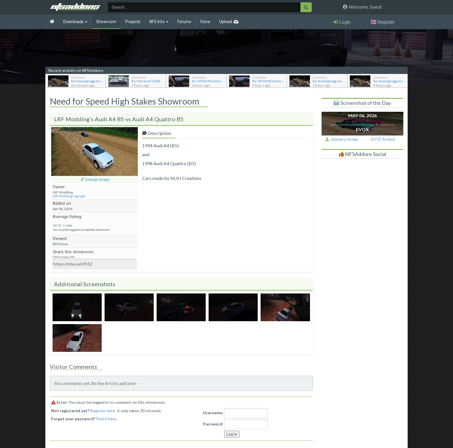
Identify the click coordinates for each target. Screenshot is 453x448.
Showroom (106, 21)
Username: (213, 412)
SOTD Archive (383, 139)
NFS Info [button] (158, 21)
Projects (132, 21)
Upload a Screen (341, 139)
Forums (184, 21)
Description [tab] (156, 133)
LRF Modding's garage (69, 196)
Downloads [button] (75, 21)
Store (205, 21)
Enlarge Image (97, 179)
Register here (102, 410)
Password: (213, 423)
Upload (225, 21)
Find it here (106, 418)
